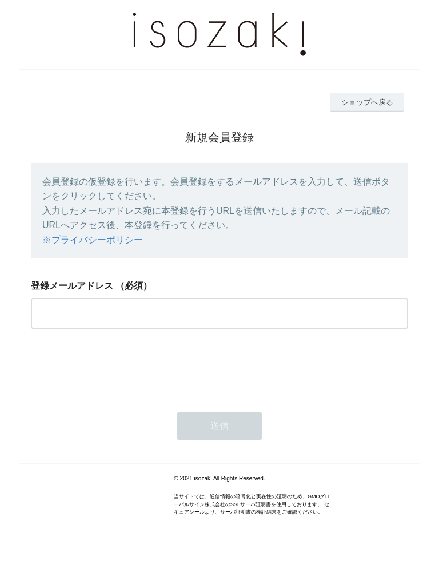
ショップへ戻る (367, 102)
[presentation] (118, 367)
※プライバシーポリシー (92, 240)
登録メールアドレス (72, 286)
